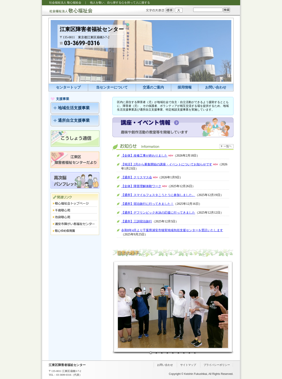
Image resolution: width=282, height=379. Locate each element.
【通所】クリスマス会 (136, 177)
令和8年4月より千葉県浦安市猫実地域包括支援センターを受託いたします (172, 230)
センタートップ (68, 87)
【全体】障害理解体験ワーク (141, 186)
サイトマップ (188, 364)
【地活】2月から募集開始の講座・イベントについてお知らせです (166, 164)
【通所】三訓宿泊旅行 (136, 221)
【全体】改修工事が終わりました (144, 155)
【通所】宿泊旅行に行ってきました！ (147, 203)
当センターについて (112, 87)
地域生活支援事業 (74, 108)
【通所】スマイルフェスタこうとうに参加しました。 (158, 195)
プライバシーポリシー (217, 364)
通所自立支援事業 (74, 120)
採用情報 (185, 87)
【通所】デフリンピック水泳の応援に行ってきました (158, 212)
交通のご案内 (153, 87)
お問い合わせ (215, 87)
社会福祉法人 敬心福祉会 (67, 10)
